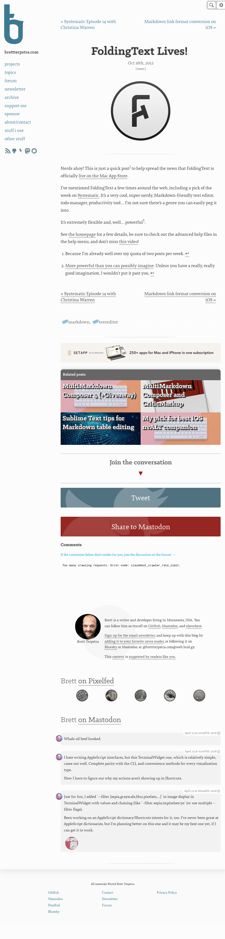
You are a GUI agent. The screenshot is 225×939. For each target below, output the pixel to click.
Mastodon (170, 627)
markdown (78, 322)
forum (11, 80)
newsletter (15, 89)
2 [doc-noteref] (144, 220)
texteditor (108, 322)
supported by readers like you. (152, 658)
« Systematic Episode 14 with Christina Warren (88, 296)
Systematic (88, 195)
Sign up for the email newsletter (130, 637)
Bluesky (111, 649)
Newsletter (110, 913)
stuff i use (14, 130)
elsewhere (194, 627)
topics (10, 72)
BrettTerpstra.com (21, 52)
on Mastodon (99, 734)
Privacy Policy (167, 907)
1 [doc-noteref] (130, 166)
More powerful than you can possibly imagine (109, 265)
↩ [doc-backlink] (187, 253)
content (118, 658)
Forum (107, 920)
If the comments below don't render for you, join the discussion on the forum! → (118, 555)
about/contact (18, 122)
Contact (107, 907)
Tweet (141, 69)
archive (12, 97)
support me (16, 105)
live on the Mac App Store (103, 176)
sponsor (12, 114)
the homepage (82, 234)
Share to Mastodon (140, 527)
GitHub (154, 627)
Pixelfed (54, 920)
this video (128, 241)
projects (12, 64)
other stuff (15, 139)
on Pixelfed (96, 684)
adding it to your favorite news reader (134, 643)
